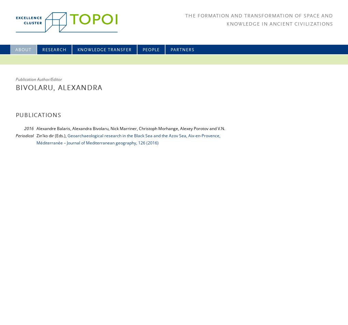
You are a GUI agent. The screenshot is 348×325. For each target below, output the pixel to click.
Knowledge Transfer (104, 50)
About (23, 50)
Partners (182, 50)
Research (54, 50)
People (151, 50)
